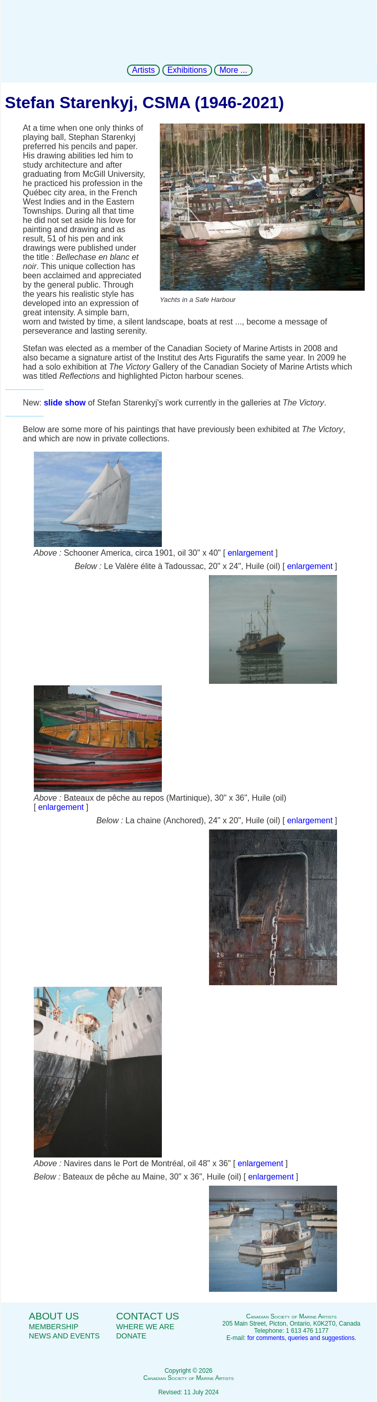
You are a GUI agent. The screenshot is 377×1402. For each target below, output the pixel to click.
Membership (53, 1327)
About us (54, 1316)
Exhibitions (187, 70)
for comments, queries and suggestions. (302, 1338)
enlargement (250, 552)
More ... (233, 70)
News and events (64, 1336)
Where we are (145, 1327)
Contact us (147, 1316)
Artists (143, 70)
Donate (131, 1336)
